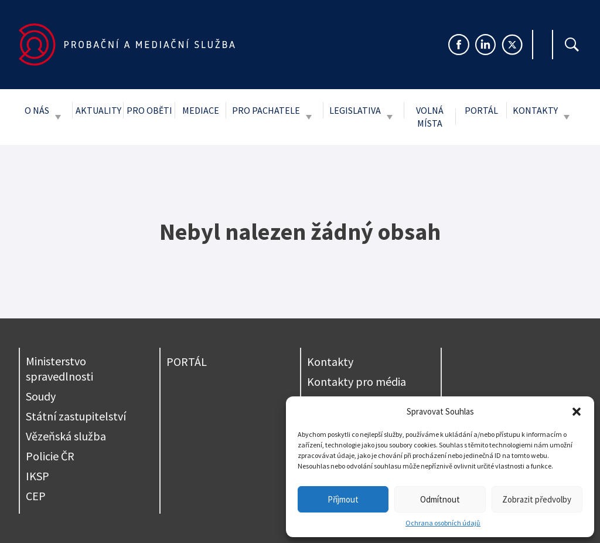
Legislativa (355, 110)
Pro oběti (149, 110)
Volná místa (430, 116)
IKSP (37, 476)
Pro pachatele (266, 110)
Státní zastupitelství (76, 416)
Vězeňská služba (66, 436)
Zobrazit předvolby (536, 499)
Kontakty (535, 110)
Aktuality (98, 110)
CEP (36, 495)
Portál (481, 110)
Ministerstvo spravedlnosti (59, 369)
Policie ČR (50, 456)
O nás (37, 110)
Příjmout (343, 499)
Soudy (41, 396)
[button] (576, 412)
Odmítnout (440, 499)
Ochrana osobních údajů (442, 522)
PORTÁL (186, 361)
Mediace (200, 110)
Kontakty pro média (356, 381)
